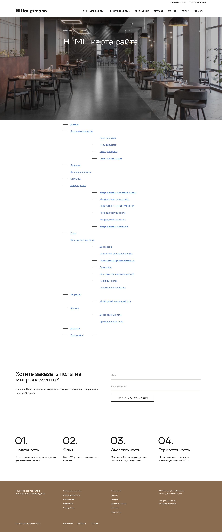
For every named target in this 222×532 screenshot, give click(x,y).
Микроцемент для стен (112, 219)
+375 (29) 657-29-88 (197, 2)
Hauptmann (67, 30)
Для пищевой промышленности (117, 260)
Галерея (172, 11)
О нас (73, 233)
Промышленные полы (94, 11)
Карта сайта (83, 30)
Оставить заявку (79, 56)
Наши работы (68, 508)
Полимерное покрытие (112, 287)
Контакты (198, 11)
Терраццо (158, 11)
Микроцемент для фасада (114, 226)
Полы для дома (108, 144)
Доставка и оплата (80, 171)
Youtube (94, 523)
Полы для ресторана (111, 158)
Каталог (185, 11)
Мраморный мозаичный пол (115, 301)
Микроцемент (142, 11)
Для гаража (106, 246)
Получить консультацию (132, 398)
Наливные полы (108, 280)
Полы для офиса (108, 151)
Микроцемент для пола (113, 212)
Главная (74, 124)
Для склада (106, 267)
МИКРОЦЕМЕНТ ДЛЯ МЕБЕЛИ (117, 205)
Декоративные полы (120, 11)
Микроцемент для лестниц (114, 199)
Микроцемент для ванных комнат (118, 192)
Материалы (68, 504)
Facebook (81, 523)
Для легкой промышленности (116, 253)
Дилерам (75, 165)
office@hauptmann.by (177, 2)
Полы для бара (108, 137)
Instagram (68, 523)
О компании (116, 491)
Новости (75, 328)
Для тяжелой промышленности (117, 274)
